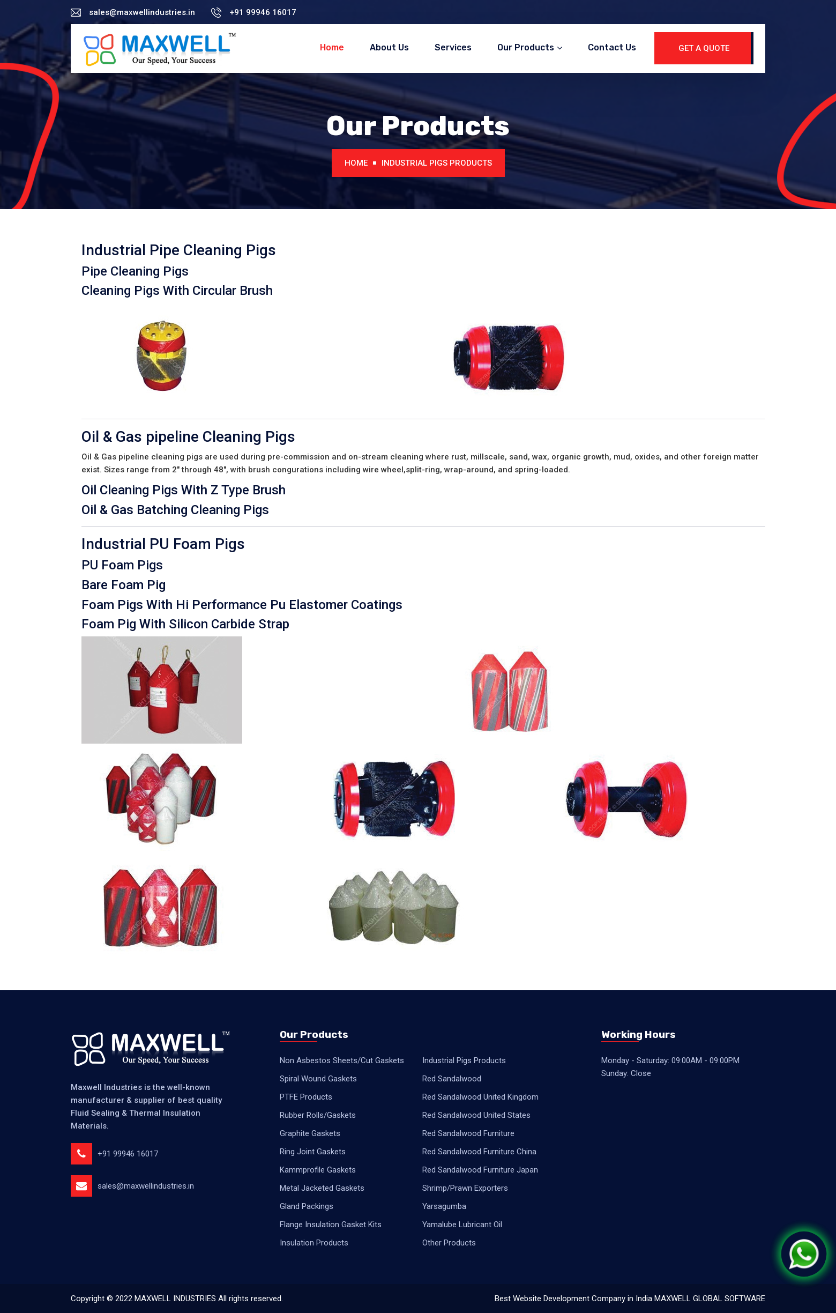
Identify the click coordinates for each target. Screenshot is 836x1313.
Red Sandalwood (451, 1079)
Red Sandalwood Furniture (468, 1133)
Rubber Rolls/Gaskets (318, 1115)
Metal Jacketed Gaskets (322, 1188)
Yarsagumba (444, 1206)
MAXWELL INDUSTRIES (175, 1298)
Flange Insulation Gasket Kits (331, 1224)
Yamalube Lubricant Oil (462, 1224)
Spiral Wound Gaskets (318, 1079)
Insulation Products (314, 1243)
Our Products (525, 47)
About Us (389, 47)
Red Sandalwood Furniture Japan (480, 1170)
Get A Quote (703, 48)
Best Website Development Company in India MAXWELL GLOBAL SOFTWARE (630, 1298)
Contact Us (612, 47)
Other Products (449, 1243)
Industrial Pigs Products (437, 163)
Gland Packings (306, 1206)
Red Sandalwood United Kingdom (480, 1097)
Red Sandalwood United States (476, 1115)
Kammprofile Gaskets (318, 1170)
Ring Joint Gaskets (313, 1151)
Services (453, 47)
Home (332, 47)
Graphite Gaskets (310, 1133)
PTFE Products (306, 1097)
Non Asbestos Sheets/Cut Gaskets (342, 1060)
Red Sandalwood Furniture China (479, 1151)
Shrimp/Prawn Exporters (465, 1188)
